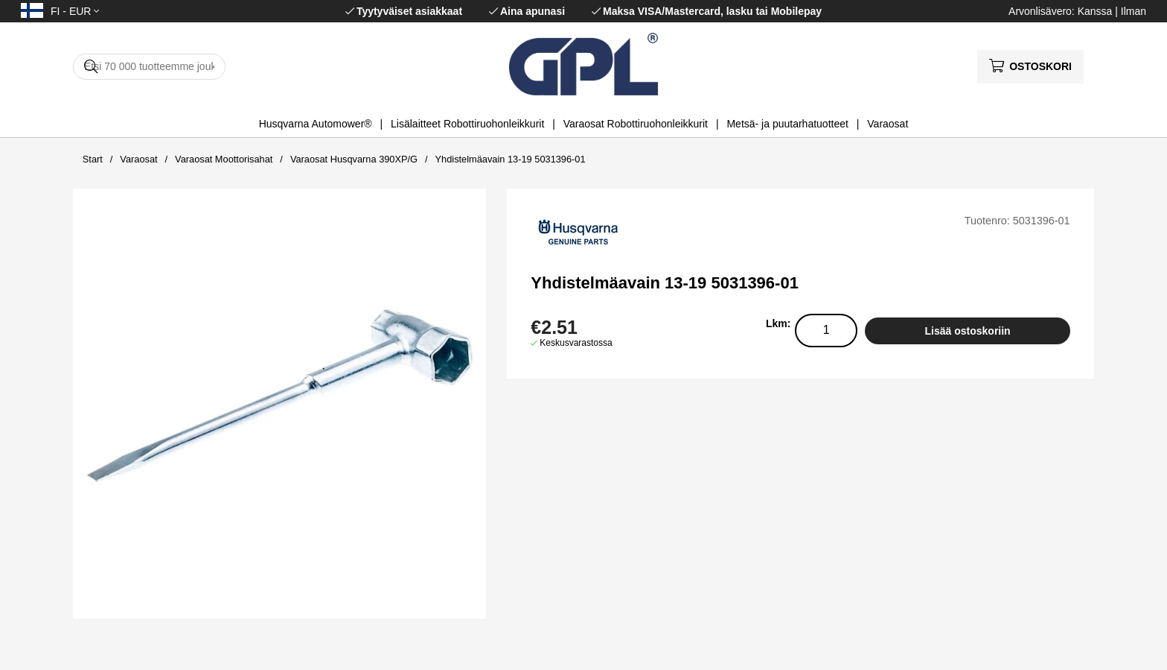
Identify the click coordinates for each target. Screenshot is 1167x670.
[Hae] (149, 67)
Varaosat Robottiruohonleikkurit (635, 124)
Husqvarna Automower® (315, 124)
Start (93, 159)
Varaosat (887, 124)
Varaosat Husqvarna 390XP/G (354, 159)
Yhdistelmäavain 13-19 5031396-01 (510, 159)
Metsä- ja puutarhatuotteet (787, 124)
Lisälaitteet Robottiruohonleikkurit (467, 124)
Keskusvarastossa (576, 343)
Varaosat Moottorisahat (223, 159)
